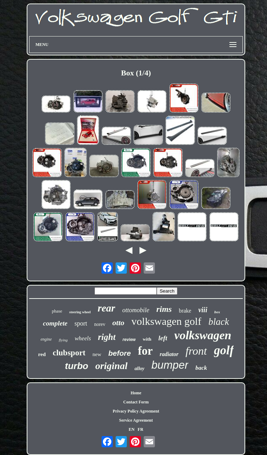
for (145, 350)
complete (55, 323)
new (96, 354)
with (147, 339)
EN (132, 429)
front (196, 350)
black (218, 321)
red (42, 354)
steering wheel (80, 312)
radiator (169, 354)
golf (224, 350)
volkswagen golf (166, 321)
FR (140, 429)
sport (80, 323)
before (119, 353)
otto (118, 322)
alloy (139, 368)
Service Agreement (136, 420)
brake (185, 311)
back (201, 367)
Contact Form (136, 402)
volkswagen (202, 335)
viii (202, 310)
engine (46, 339)
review (129, 339)
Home (136, 392)
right (107, 337)
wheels (83, 338)
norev (99, 324)
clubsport (69, 352)
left (162, 338)
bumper (169, 365)
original (111, 365)
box (217, 312)
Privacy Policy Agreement (136, 411)
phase (57, 311)
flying (63, 340)
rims (164, 309)
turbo (76, 366)
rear (106, 308)
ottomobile (135, 310)
